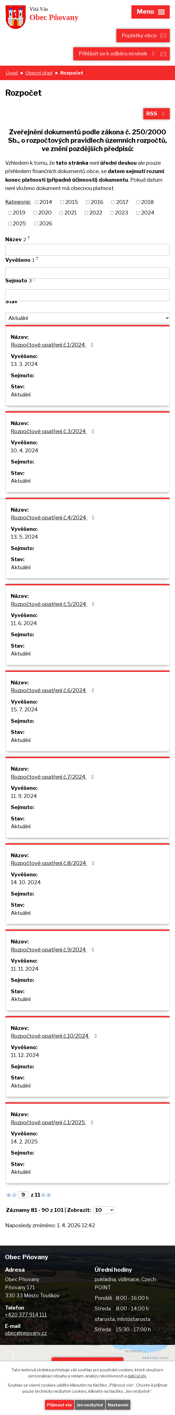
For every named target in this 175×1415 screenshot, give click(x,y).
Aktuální (21, 394)
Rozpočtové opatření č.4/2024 (53, 517)
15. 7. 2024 (24, 709)
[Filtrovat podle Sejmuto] (87, 295)
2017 (122, 202)
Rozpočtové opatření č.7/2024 (53, 777)
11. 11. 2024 (25, 969)
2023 (121, 212)
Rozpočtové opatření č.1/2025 (53, 1122)
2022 (95, 212)
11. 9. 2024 (24, 796)
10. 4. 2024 (24, 450)
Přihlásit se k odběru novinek (117, 53)
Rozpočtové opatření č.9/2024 (53, 949)
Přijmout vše (59, 1404)
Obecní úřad (39, 73)
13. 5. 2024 (24, 537)
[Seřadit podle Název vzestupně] (29, 237)
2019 (19, 212)
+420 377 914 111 (26, 1315)
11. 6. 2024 (24, 623)
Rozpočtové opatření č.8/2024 (53, 863)
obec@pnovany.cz (26, 1333)
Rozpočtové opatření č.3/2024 (53, 431)
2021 (70, 212)
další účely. (137, 1376)
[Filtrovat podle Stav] (87, 318)
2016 (97, 202)
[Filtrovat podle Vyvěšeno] (87, 273)
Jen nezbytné (90, 1404)
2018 (147, 202)
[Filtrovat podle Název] (87, 250)
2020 (45, 212)
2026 (45, 223)
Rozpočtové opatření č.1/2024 (53, 345)
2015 (71, 202)
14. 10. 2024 (26, 882)
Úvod (12, 73)
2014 (45, 202)
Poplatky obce (139, 35)
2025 (19, 223)
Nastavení (118, 1404)
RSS (156, 113)
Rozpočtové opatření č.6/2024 (53, 690)
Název (15, 239)
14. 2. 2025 (24, 1141)
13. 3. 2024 (24, 364)
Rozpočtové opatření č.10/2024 (55, 1036)
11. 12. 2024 (25, 1055)
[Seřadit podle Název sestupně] (29, 239)
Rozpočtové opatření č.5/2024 (53, 604)
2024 (147, 212)
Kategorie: (18, 202)
